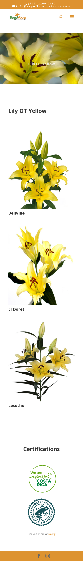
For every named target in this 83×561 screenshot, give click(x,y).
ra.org (51, 534)
